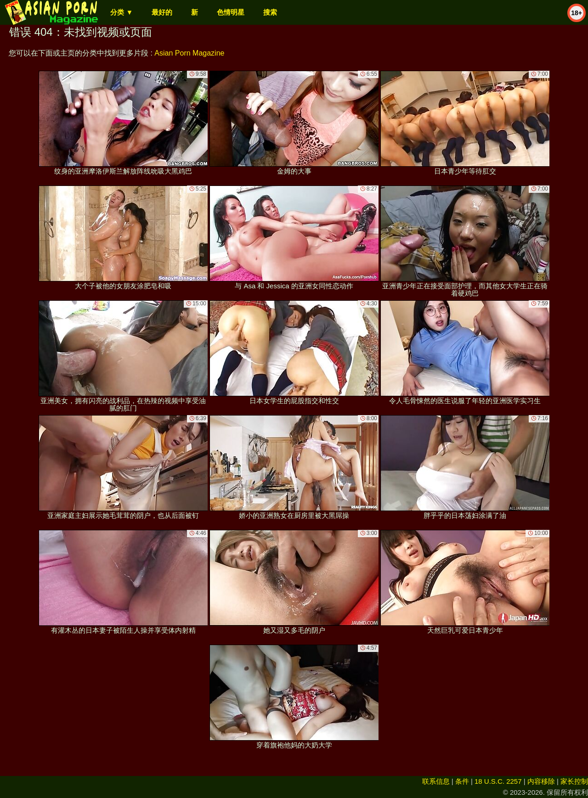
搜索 (270, 12)
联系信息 (436, 781)
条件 (462, 781)
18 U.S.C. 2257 (498, 781)
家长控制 (574, 781)
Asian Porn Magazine (189, 53)
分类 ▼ (121, 12)
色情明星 (230, 12)
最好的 (162, 12)
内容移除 (541, 781)
